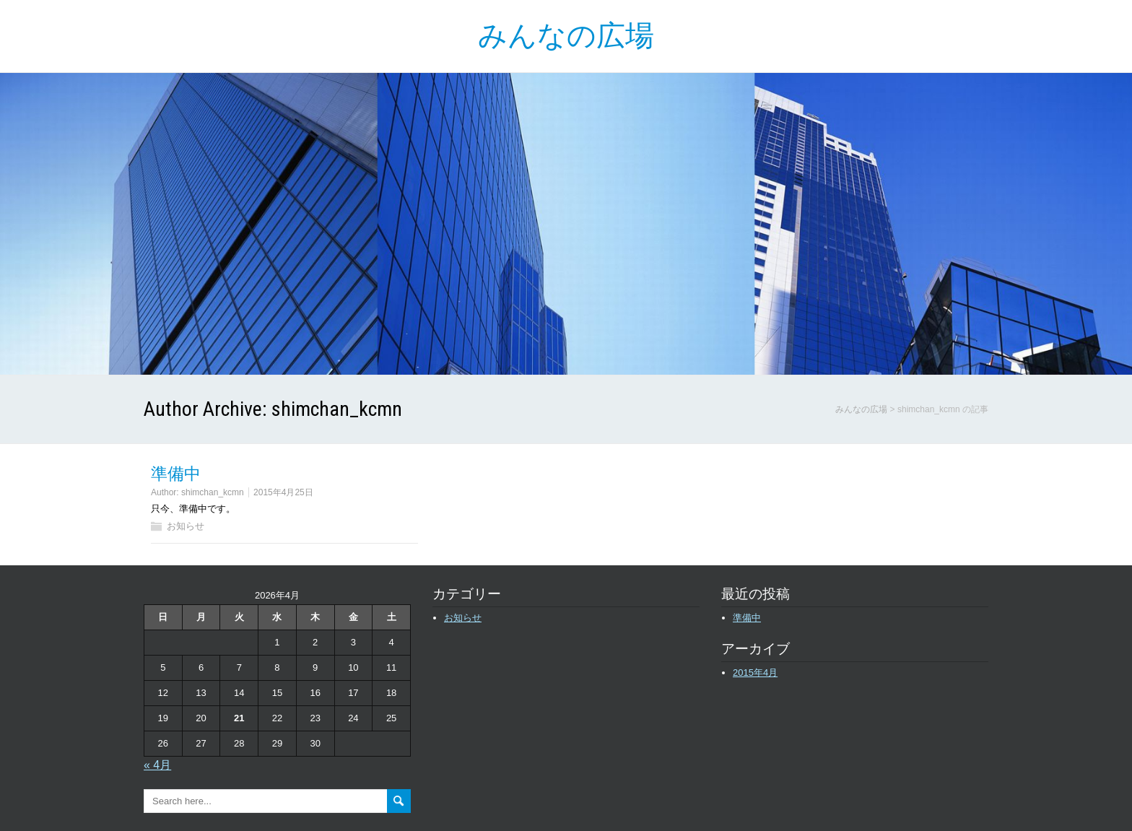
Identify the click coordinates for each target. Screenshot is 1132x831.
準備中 (176, 474)
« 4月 (157, 765)
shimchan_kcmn (212, 492)
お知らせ (185, 526)
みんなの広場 (566, 36)
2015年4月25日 (283, 492)
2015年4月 (755, 672)
